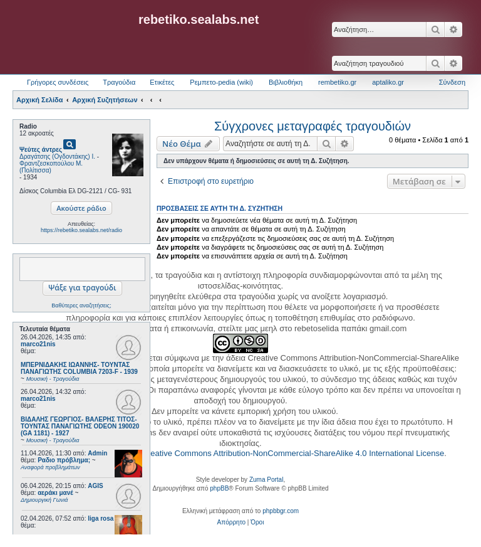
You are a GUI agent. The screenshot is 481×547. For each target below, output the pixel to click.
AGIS (95, 485)
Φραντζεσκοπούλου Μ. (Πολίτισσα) (51, 167)
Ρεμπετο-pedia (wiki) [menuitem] (221, 82)
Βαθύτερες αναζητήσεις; (81, 305)
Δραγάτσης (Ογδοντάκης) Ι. (57, 156)
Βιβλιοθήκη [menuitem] (286, 82)
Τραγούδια (119, 82)
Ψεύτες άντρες (40, 149)
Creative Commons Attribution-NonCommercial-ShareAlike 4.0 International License (293, 453)
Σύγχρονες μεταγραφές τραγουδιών (312, 126)
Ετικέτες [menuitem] (162, 82)
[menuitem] (231, 522)
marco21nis (38, 344)
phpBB (219, 488)
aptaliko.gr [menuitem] (388, 82)
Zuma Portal (266, 479)
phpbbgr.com (280, 510)
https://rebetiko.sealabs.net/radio (81, 230)
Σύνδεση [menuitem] (452, 82)
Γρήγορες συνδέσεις (57, 82)
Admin (97, 453)
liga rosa (100, 518)
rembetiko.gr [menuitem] (337, 82)
